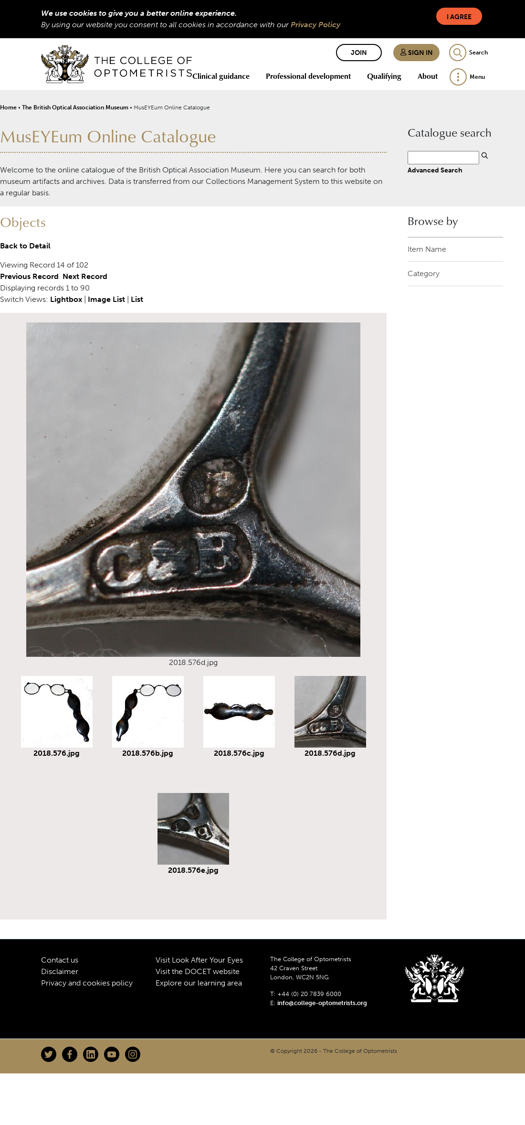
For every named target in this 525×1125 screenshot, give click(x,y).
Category (424, 273)
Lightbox (66, 299)
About (428, 76)
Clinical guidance (221, 76)
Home (8, 107)
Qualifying (384, 76)
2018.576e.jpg (193, 870)
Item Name (427, 249)
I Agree (459, 17)
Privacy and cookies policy (87, 982)
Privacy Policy (315, 24)
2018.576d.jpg (330, 753)
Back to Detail (25, 245)
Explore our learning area (199, 982)
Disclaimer (59, 971)
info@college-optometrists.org (322, 1003)
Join (359, 53)
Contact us (59, 959)
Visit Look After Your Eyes (199, 959)
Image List (106, 299)
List (137, 299)
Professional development (308, 76)
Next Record (85, 276)
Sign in (416, 53)
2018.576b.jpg (147, 753)
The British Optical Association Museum (75, 107)
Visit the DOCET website (198, 971)
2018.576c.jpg (239, 753)
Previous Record (29, 276)
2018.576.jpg (56, 753)
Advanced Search (435, 170)
